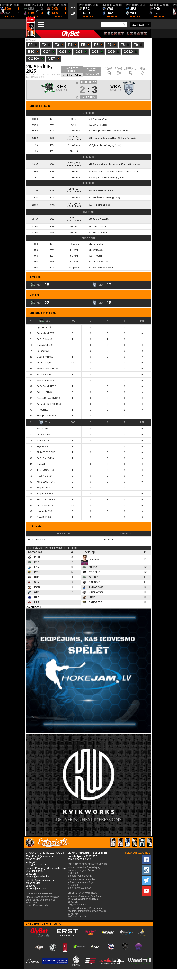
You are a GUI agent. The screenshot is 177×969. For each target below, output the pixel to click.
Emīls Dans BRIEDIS (47, 386)
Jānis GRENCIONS (46, 452)
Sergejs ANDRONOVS (47, 368)
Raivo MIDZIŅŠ (44, 476)
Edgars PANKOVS (45, 333)
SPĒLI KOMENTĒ (142, 71)
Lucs (92, 597)
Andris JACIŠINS (45, 363)
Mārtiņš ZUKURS (45, 345)
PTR (36, 602)
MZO (36, 587)
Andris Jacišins (100, 119)
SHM (36, 582)
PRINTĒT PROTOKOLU (130, 71)
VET (54, 59)
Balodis (94, 582)
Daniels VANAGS (45, 357)
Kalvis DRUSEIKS (45, 380)
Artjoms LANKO (44, 392)
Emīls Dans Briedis (103, 190)
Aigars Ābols (100, 164)
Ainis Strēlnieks (131, 164)
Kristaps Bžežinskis (102, 131)
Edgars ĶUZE (43, 351)
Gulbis (93, 577)
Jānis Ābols (98, 250)
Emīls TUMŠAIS (44, 339)
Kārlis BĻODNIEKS (46, 482)
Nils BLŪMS (42, 429)
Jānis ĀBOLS (43, 440)
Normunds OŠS (44, 511)
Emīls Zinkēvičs (101, 219)
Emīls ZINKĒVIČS (45, 458)
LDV (36, 567)
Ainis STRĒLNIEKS (46, 499)
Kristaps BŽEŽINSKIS (47, 416)
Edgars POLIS (43, 434)
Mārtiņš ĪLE (42, 464)
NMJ (36, 577)
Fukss (92, 567)
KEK (44, 320)
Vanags (93, 559)
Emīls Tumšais (128, 138)
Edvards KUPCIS (45, 505)
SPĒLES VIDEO (118, 71)
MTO (36, 557)
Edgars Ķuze (99, 244)
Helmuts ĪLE (42, 410)
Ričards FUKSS (44, 374)
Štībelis (94, 572)
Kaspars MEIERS (45, 493)
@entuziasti (33, 607)
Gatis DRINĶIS (44, 517)
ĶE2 (36, 562)
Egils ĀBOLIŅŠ (44, 327)
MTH (36, 572)
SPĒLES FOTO (109, 71)
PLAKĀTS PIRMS (91, 69)
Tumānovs (95, 587)
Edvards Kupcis (100, 125)
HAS (36, 597)
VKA (44, 422)
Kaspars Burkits (100, 177)
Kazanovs (95, 592)
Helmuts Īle (99, 138)
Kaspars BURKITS (45, 487)
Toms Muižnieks (101, 205)
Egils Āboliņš (98, 145)
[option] (33, 11)
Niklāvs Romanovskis (103, 267)
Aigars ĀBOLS (43, 446)
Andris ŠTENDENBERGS (49, 404)
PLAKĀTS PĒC (92, 74)
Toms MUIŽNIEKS (45, 470)
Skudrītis (95, 602)
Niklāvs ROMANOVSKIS (48, 398)
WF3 (36, 592)
